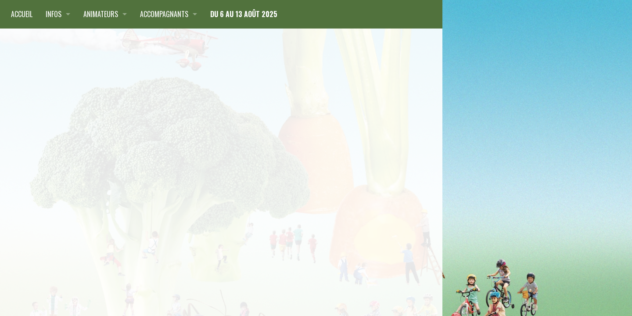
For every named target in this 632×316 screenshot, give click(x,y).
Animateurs (100, 14)
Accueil (21, 14)
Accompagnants (164, 14)
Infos (53, 14)
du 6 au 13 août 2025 (243, 14)
